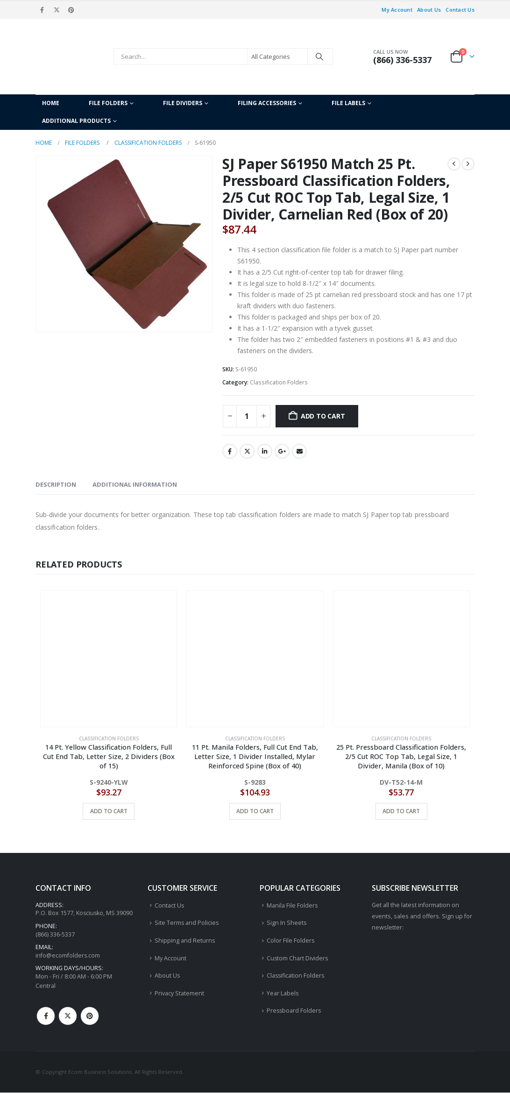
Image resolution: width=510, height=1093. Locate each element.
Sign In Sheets (287, 923)
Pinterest (89, 1016)
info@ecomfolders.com (67, 955)
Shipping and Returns (185, 940)
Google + (282, 451)
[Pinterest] (71, 10)
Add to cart (323, 416)
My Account (397, 9)
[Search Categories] (277, 56)
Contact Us (460, 9)
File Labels (348, 103)
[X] (56, 10)
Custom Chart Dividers (298, 958)
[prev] (453, 163)
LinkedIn (264, 451)
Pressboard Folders (294, 1011)
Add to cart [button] (109, 811)
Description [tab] (55, 484)
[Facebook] (42, 10)
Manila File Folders (292, 905)
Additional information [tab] (134, 484)
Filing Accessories (267, 103)
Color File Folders (291, 940)
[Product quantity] (246, 416)
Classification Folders (279, 382)
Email (299, 451)
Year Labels (283, 993)
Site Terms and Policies (187, 923)
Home (50, 103)
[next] (468, 163)
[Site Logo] (72, 56)
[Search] (319, 56)
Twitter (247, 451)
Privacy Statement (179, 993)
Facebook (229, 451)
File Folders (108, 103)
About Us (429, 9)
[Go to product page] (109, 659)
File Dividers (182, 103)
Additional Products (76, 121)
